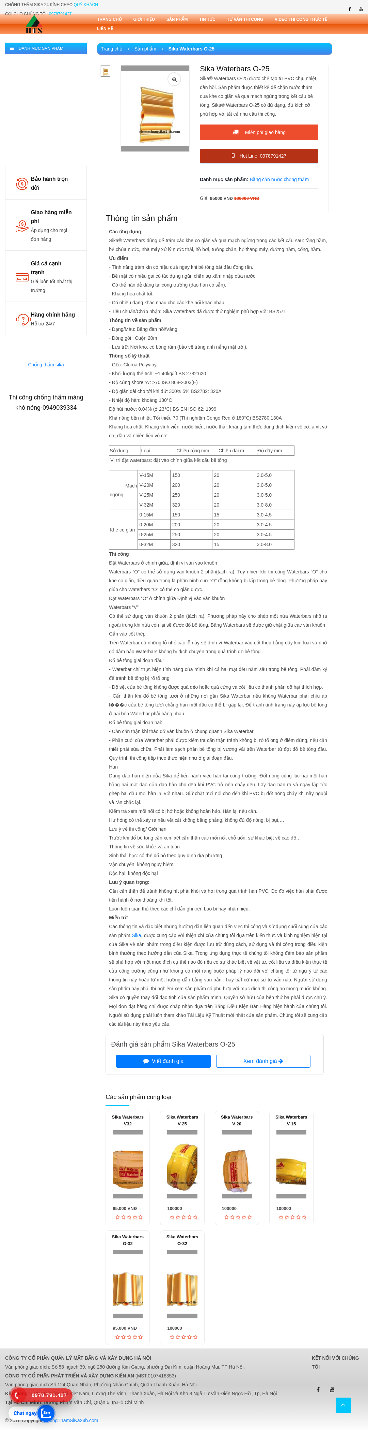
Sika (136, 935)
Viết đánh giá (163, 1061)
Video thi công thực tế (301, 19)
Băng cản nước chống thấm (279, 179)
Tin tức (207, 19)
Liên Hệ (105, 28)
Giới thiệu (144, 19)
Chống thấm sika (46, 364)
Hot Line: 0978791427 (259, 155)
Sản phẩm (177, 19)
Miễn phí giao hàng (259, 132)
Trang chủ (109, 19)
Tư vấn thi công (245, 19)
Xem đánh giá (263, 1061)
